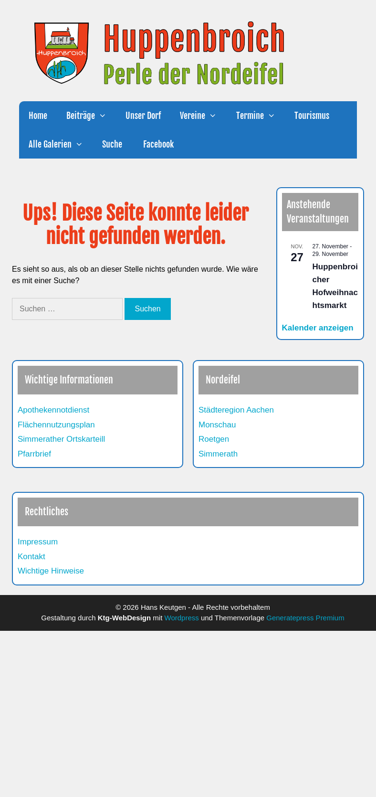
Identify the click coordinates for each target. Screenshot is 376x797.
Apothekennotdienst (53, 409)
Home (38, 115)
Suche (112, 144)
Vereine (203, 115)
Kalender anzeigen (318, 327)
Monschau (217, 424)
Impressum (38, 541)
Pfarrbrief (34, 453)
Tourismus (311, 115)
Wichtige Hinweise (51, 570)
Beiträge (91, 115)
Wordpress (182, 618)
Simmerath (218, 453)
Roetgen (213, 439)
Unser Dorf (143, 115)
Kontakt (31, 556)
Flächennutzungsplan (56, 424)
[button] (105, 115)
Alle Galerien (61, 144)
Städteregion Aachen (236, 409)
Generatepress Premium (305, 618)
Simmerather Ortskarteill (61, 439)
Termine (260, 115)
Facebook (157, 144)
